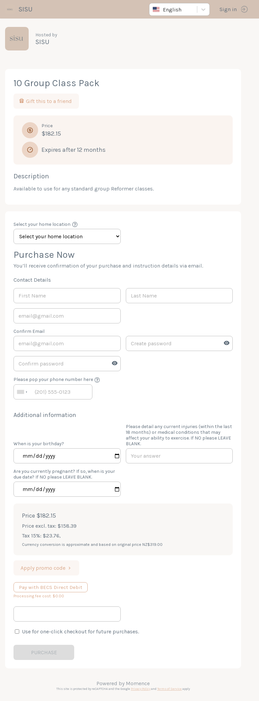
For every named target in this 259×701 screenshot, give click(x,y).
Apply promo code (46, 568)
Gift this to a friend (45, 101)
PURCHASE (44, 652)
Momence (138, 683)
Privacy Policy (140, 689)
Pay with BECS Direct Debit (50, 587)
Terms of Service (169, 689)
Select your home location (41, 224)
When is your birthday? (38, 444)
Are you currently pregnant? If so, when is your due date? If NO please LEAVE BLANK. (64, 474)
